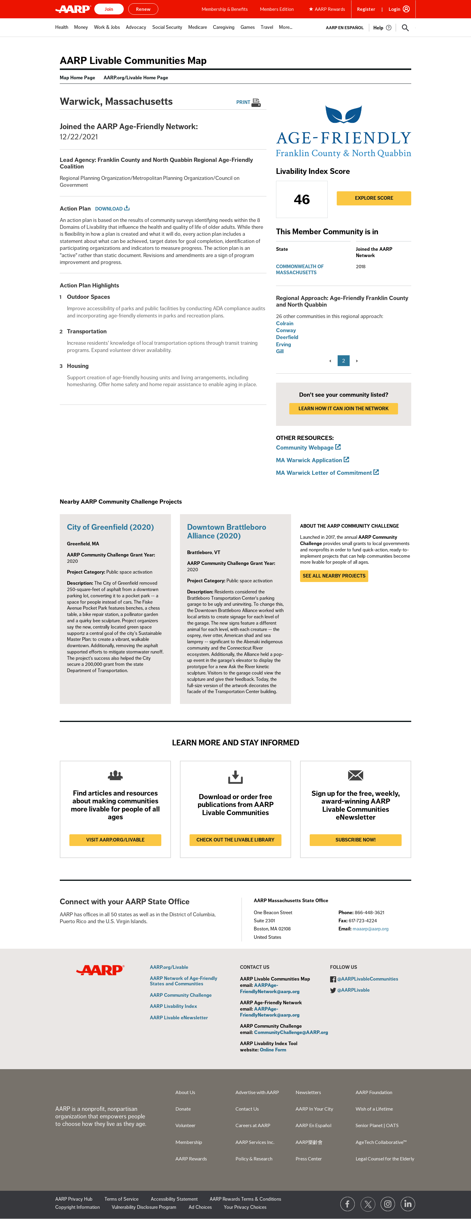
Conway (286, 330)
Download (109, 209)
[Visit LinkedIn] (408, 1204)
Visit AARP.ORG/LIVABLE (115, 840)
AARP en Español (345, 27)
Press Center (309, 1158)
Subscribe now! (356, 840)
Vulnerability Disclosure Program (144, 1207)
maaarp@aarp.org (371, 929)
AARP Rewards (191, 1158)
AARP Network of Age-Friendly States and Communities (183, 981)
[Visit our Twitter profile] (367, 1204)
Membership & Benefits (225, 9)
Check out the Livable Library (235, 840)
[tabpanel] (368, 27)
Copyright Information (77, 1207)
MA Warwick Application (309, 460)
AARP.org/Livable (169, 967)
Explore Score (374, 198)
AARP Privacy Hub (74, 1199)
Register (366, 9)
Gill (280, 351)
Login (394, 9)
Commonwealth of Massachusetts (300, 270)
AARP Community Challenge (181, 995)
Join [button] (109, 9)
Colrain (284, 323)
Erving (283, 344)
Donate (183, 1108)
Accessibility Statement (174, 1199)
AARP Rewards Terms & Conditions (245, 1199)
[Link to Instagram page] (388, 1204)
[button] (405, 28)
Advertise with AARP (257, 1092)
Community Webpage (305, 447)
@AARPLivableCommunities (367, 979)
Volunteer (185, 1125)
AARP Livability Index (173, 1006)
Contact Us (247, 1108)
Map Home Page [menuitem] (77, 78)
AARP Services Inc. (254, 1142)
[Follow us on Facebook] (347, 1204)
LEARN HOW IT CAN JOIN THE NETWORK (344, 409)
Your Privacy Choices (245, 1207)
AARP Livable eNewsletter (179, 1018)
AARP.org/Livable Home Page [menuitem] (136, 78)
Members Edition (277, 9)
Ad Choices (200, 1207)
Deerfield (287, 337)
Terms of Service (121, 1199)
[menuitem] (61, 30)
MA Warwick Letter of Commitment (324, 473)
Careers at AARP (252, 1125)
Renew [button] (143, 9)
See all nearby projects (334, 576)
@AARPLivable (353, 990)
